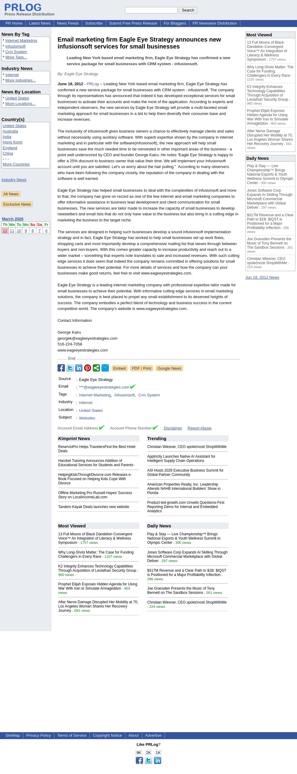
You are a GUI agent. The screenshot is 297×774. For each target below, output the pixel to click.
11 (12, 230)
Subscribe (94, 23)
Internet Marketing (21, 40)
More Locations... (20, 103)
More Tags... (16, 57)
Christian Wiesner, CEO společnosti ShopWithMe (187, 447)
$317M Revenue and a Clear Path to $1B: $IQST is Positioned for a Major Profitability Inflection (186, 572)
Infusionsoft (15, 46)
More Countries (16, 164)
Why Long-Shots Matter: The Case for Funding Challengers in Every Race (96, 554)
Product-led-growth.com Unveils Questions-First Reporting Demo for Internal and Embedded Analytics (186, 506)
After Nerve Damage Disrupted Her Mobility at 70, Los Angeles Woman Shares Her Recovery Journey (98, 606)
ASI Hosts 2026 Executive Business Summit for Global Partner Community (185, 472)
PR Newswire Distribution (214, 23)
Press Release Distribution (30, 11)
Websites (87, 418)
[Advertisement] (148, 673)
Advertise (153, 735)
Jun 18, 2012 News (262, 277)
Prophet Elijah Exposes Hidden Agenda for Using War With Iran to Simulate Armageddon (97, 586)
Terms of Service (72, 735)
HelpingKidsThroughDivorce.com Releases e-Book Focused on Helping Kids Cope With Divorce (95, 479)
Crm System (16, 51)
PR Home (13, 23)
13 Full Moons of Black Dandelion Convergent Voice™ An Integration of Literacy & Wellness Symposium (95, 538)
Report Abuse (200, 428)
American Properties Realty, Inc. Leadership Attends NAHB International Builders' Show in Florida (184, 488)
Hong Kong (12, 142)
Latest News (40, 23)
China (8, 153)
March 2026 (13, 219)
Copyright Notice (107, 735)
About (133, 735)
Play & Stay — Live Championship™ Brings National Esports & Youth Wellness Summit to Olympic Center (184, 538)
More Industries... (20, 80)
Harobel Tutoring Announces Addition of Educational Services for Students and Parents (95, 463)
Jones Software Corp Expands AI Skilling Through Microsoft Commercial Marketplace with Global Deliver (187, 556)
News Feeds (68, 23)
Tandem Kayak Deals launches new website (93, 507)
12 (5, 230)
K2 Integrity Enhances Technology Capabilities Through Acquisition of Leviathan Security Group (97, 568)
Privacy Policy (38, 735)
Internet (12, 74)
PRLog (93, 84)
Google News (169, 368)
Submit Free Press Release (133, 23)
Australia (10, 131)
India (7, 136)
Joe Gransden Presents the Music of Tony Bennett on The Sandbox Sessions (181, 590)
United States (17, 98)
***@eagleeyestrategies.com (104, 387)
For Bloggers (175, 23)
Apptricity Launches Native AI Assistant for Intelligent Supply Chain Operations (181, 458)
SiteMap (12, 735)
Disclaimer (173, 428)
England (10, 148)
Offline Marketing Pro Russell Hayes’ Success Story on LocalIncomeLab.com (95, 495)
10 (19, 230)
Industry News (14, 179)
